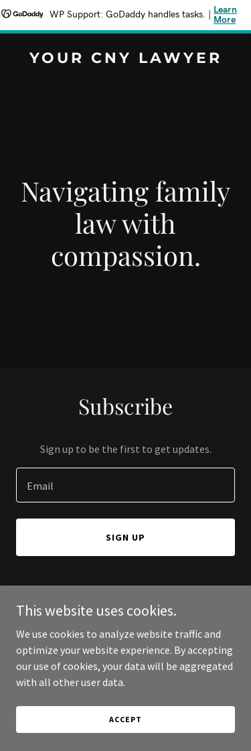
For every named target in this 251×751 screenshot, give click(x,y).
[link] (125, 59)
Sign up (125, 537)
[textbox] (125, 485)
